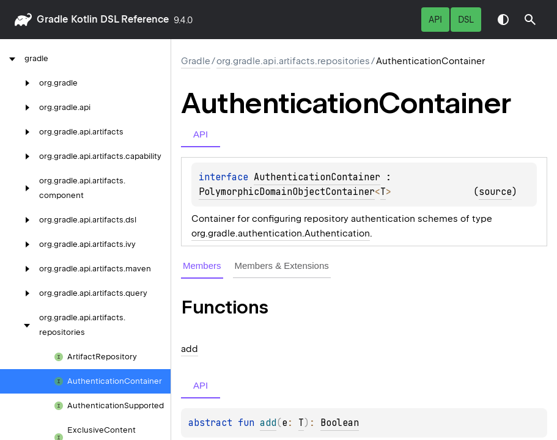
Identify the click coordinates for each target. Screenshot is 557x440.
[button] (530, 19)
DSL (466, 19)
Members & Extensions (282, 265)
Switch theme (503, 19)
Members (202, 265)
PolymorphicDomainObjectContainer (287, 192)
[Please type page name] (530, 19)
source (495, 192)
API (435, 19)
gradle (52, 19)
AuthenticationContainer (317, 177)
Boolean (339, 423)
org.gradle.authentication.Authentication (280, 233)
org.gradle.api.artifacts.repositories (293, 61)
